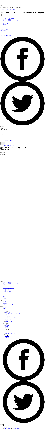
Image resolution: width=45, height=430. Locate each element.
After (2, 152)
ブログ (4, 301)
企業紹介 (4, 307)
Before (5, 152)
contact (6, 323)
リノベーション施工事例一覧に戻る (7, 145)
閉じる (2, 126)
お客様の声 (5, 290)
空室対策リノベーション (8, 304)
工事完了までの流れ (7, 291)
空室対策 (4, 303)
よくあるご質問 (6, 289)
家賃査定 (4, 297)
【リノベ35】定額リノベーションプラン (11, 283)
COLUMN (7, 329)
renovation (7, 316)
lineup (6, 311)
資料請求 (2, 9)
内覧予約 (6, 9)
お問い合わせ (5, 294)
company (6, 334)
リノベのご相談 (11, 9)
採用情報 (4, 308)
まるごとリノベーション (8, 282)
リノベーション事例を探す (8, 288)
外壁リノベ (5, 284)
